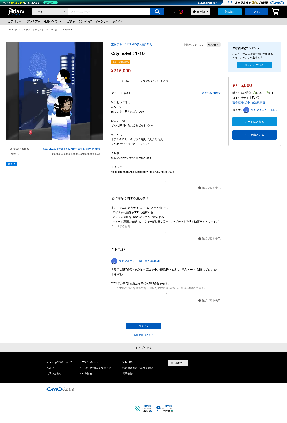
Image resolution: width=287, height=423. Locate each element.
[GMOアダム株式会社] (60, 389)
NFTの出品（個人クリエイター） (97, 367)
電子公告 (127, 373)
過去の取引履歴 (211, 93)
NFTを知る (86, 373)
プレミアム (33, 21)
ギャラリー (101, 21)
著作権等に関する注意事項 (248, 102)
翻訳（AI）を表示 (209, 188)
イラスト (28, 29)
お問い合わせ (54, 373)
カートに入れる (254, 121)
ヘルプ (50, 367)
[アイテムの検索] (157, 11)
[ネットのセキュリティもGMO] (30, 2)
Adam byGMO (14, 29)
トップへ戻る (143, 347)
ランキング (85, 21)
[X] (174, 12)
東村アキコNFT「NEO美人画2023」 (48, 29)
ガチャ (71, 21)
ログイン (256, 11)
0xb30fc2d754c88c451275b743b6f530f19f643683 (71, 148)
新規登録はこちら (143, 335)
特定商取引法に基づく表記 (137, 367)
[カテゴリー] (50, 11)
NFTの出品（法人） (89, 362)
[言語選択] (200, 11)
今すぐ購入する (254, 134)
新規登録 (230, 11)
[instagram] (181, 12)
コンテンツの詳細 (254, 64)
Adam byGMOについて (59, 362)
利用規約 (127, 362)
